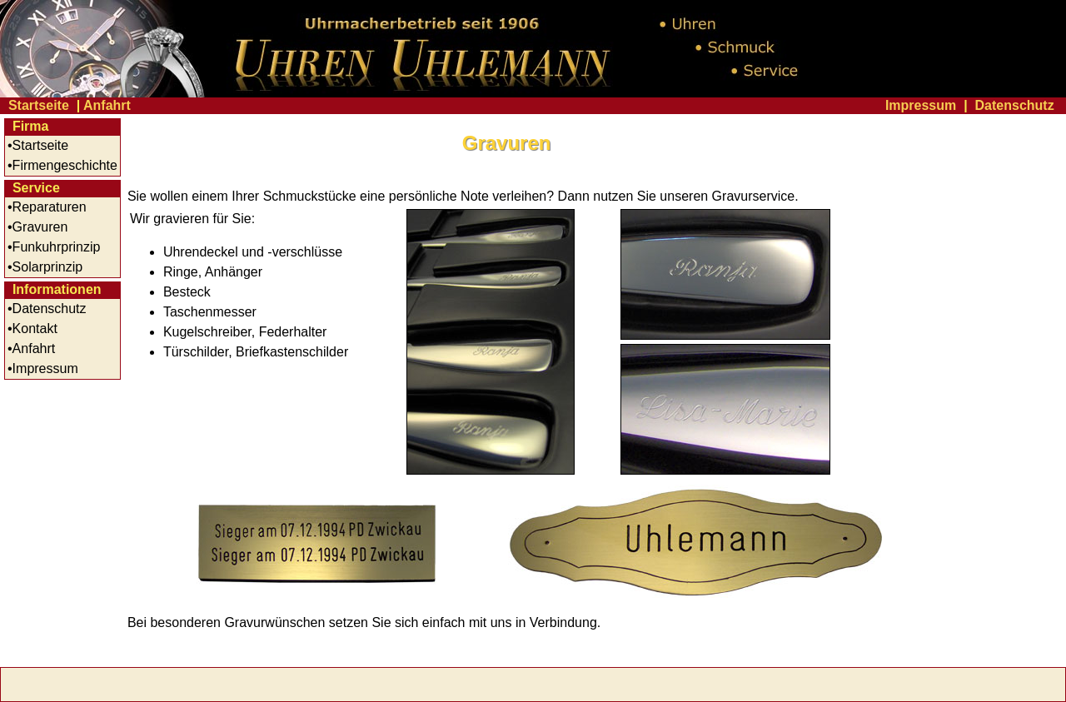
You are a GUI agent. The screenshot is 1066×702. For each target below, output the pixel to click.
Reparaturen (49, 207)
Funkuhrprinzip (56, 247)
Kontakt (34, 328)
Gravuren (40, 227)
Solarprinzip (47, 267)
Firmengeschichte (64, 165)
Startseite (38, 105)
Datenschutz (1014, 105)
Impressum (920, 105)
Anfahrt (107, 105)
